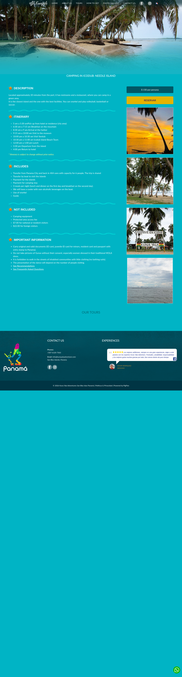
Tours (79, 3)
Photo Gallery (111, 3)
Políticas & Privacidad (103, 385)
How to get (93, 3)
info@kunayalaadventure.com (64, 357)
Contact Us (129, 3)
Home (55, 3)
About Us (67, 3)
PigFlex (126, 385)
